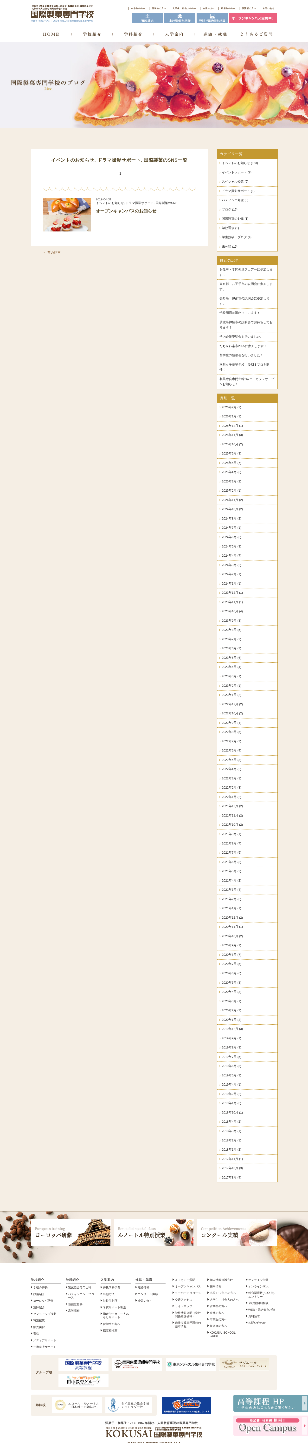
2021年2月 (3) (231, 899)
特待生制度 (110, 1300)
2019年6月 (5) (231, 1066)
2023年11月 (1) (232, 602)
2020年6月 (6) (231, 973)
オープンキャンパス (188, 1286)
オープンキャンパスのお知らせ (126, 211)
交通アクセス (183, 1299)
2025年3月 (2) (231, 481)
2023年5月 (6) (231, 657)
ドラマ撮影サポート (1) (238, 191)
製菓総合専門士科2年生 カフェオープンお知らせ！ (246, 381)
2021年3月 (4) (231, 889)
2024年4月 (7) (231, 555)
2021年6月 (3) (231, 862)
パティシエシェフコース (81, 1295)
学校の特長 (40, 1287)
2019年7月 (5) (231, 1057)
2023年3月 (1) (231, 676)
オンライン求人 (258, 1286)
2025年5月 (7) (231, 463)
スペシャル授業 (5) (235, 181)
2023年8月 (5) (231, 630)
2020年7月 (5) (231, 964)
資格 (36, 1333)
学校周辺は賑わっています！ (239, 313)
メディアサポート (44, 1340)
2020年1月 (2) (231, 1019)
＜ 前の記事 (52, 252)
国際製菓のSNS (161, 160)
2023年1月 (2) (231, 695)
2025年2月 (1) (231, 490)
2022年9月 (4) (231, 723)
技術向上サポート (44, 1347)
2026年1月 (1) (231, 416)
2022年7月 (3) (231, 741)
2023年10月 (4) (232, 611)
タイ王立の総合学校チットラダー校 (128, 1405)
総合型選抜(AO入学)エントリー (261, 1294)
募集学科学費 (111, 1287)
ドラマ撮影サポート (119, 160)
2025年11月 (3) (232, 435)
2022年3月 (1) (231, 778)
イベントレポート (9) (236, 172)
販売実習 (39, 1327)
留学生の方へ (159, 8)
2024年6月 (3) (231, 537)
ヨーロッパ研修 (71, 1232)
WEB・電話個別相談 (261, 1309)
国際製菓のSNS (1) (235, 218)
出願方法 (109, 1294)
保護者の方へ (249, 8)
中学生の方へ (138, 8)
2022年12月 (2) (232, 704)
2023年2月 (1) (231, 685)
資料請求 (254, 1316)
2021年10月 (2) (232, 824)
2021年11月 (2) (232, 815)
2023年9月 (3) (231, 620)
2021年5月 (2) (231, 871)
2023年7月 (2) (231, 639)
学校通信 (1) (230, 228)
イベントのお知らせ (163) (240, 163)
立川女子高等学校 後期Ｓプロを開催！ (244, 367)
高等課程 (74, 1310)
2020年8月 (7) (231, 954)
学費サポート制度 (114, 1307)
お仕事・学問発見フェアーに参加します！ (246, 272)
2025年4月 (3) (231, 472)
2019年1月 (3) (231, 1103)
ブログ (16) (229, 209)
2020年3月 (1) (231, 1001)
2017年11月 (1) (232, 1159)
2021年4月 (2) (231, 880)
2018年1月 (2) (231, 1149)
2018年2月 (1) (231, 1140)
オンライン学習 (258, 1280)
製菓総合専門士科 (79, 1287)
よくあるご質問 (185, 1280)
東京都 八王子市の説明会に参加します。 (246, 286)
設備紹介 (39, 1294)
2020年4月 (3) (231, 992)
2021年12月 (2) (232, 806)
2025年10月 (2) (232, 444)
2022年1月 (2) (231, 797)
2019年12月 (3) (232, 1029)
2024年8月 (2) (231, 518)
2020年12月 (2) (232, 917)
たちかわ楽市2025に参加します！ (243, 346)
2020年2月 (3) (231, 1010)
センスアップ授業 (44, 1314)
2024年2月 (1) (231, 574)
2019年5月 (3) (231, 1075)
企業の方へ (209, 8)
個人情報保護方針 (221, 1280)
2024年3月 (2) (231, 565)
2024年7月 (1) (231, 527)
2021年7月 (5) (231, 852)
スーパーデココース (188, 1293)
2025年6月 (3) (231, 453)
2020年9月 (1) (231, 945)
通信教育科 (75, 1304)
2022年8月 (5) (231, 732)
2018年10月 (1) (232, 1112)
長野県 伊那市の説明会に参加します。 (244, 301)
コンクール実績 (237, 1232)
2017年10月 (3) (232, 1168)
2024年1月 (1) (231, 583)
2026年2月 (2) (231, 407)
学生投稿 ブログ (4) (236, 237)
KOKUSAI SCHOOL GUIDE (223, 1334)
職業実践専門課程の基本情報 (188, 1324)
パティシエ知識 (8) (235, 200)
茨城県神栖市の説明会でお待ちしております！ (246, 325)
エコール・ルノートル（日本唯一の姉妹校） (76, 1405)
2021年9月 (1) (231, 834)
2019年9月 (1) (231, 1038)
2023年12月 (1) (232, 592)
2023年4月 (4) (231, 667)
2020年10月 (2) (232, 936)
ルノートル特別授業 (154, 1232)
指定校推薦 (110, 1330)
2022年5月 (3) (231, 760)
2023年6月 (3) (231, 648)
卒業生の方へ (228, 8)
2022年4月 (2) (231, 769)
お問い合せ (269, 8)
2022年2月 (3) (231, 787)
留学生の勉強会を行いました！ (241, 355)
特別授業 (39, 1320)
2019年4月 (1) (231, 1084)
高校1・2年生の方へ (223, 1293)
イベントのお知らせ (72, 160)
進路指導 (143, 1287)
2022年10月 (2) (232, 713)
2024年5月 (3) (231, 546)
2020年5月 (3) (231, 982)
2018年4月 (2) (231, 1121)
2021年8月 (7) (231, 843)
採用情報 (215, 1286)
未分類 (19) (229, 246)
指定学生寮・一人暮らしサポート (116, 1315)
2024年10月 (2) (232, 509)
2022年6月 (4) (231, 750)
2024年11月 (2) (232, 500)
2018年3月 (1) (231, 1131)
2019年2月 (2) (231, 1094)
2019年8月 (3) (231, 1047)
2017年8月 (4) (231, 1177)
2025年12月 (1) (232, 426)
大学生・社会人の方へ (185, 8)
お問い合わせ (257, 1322)
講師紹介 (39, 1307)
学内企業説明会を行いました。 (241, 336)
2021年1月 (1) (231, 908)
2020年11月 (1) (232, 927)
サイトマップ (183, 1306)
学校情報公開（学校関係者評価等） (188, 1314)
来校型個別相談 (258, 1303)
